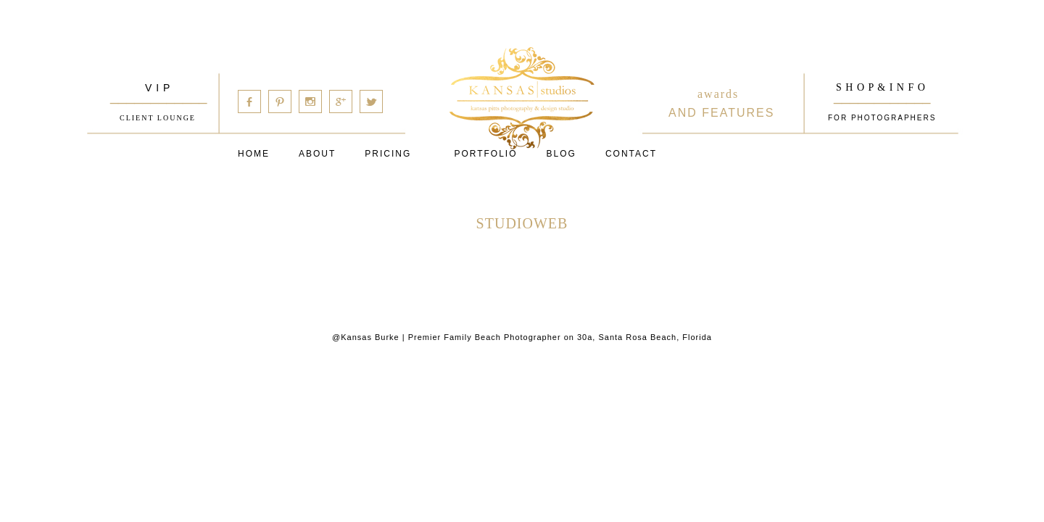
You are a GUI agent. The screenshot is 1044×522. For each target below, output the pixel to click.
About (317, 153)
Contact (631, 153)
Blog (561, 153)
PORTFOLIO (485, 153)
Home (254, 153)
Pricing (388, 153)
